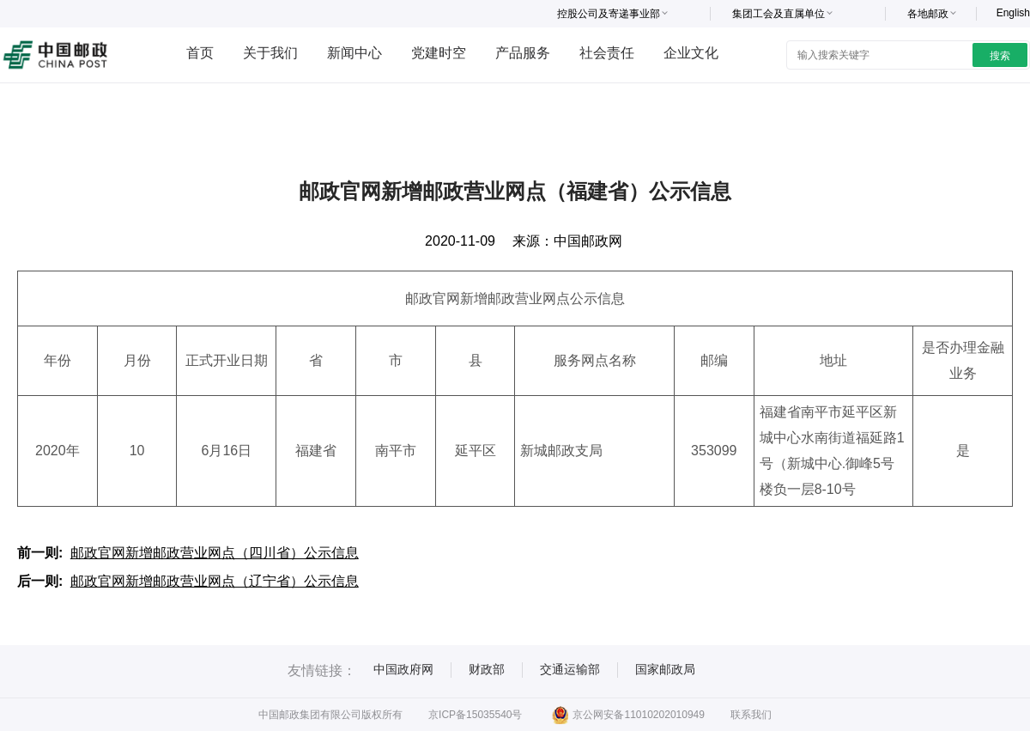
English (1013, 13)
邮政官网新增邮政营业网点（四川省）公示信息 (214, 552)
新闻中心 (354, 53)
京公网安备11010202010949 (628, 715)
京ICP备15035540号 (475, 715)
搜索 (1000, 56)
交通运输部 (570, 669)
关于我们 (270, 53)
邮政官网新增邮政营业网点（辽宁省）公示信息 (214, 581)
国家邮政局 (665, 669)
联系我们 (751, 715)
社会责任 (606, 53)
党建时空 (438, 53)
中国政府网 (403, 669)
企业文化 (690, 53)
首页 (200, 53)
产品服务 (522, 53)
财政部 (487, 669)
